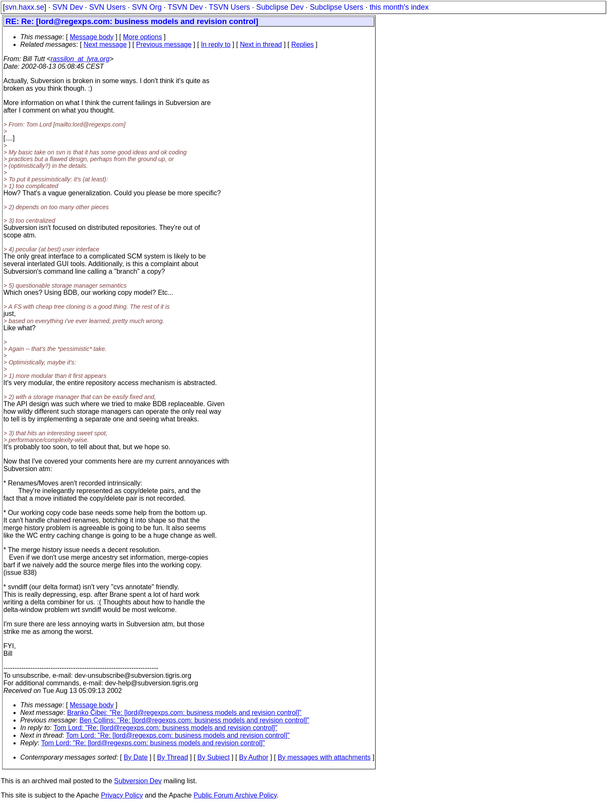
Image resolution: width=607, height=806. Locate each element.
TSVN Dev (185, 7)
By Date (136, 757)
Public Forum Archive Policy (235, 795)
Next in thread (261, 44)
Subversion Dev (138, 780)
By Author (253, 757)
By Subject (213, 757)
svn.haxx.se (24, 7)
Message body (91, 36)
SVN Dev (67, 7)
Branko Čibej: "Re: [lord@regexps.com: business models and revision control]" (184, 712)
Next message (104, 44)
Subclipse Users (336, 7)
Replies (302, 44)
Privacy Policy (122, 795)
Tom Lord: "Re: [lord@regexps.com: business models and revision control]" (165, 727)
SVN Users (107, 7)
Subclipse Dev (280, 7)
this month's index (399, 7)
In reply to (216, 44)
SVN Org (146, 7)
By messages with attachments (324, 757)
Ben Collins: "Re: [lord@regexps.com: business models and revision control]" (194, 720)
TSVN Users (229, 7)
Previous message (164, 44)
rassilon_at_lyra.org (80, 58)
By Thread (172, 757)
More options (142, 36)
